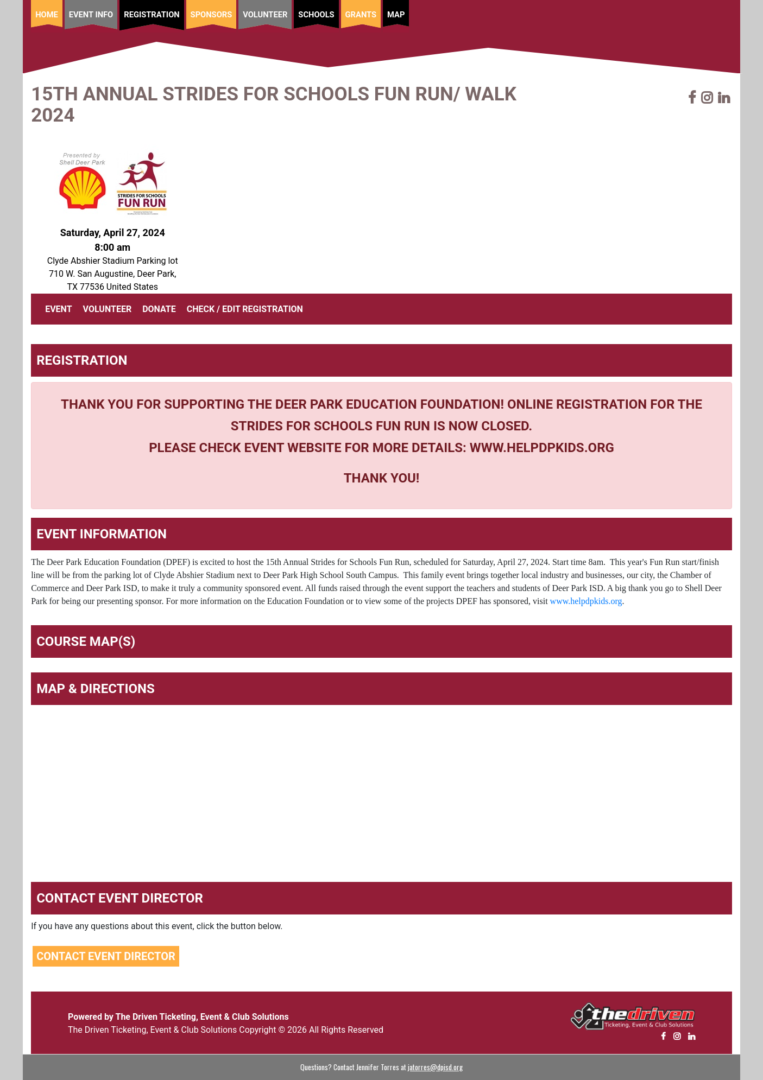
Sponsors (211, 15)
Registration (151, 15)
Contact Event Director (105, 956)
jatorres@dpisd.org (435, 1067)
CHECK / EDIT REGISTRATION (245, 309)
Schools (316, 15)
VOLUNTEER (107, 309)
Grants (360, 15)
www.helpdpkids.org (586, 601)
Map (396, 15)
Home (46, 15)
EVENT (60, 308)
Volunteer (265, 15)
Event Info (91, 15)
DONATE (159, 309)
